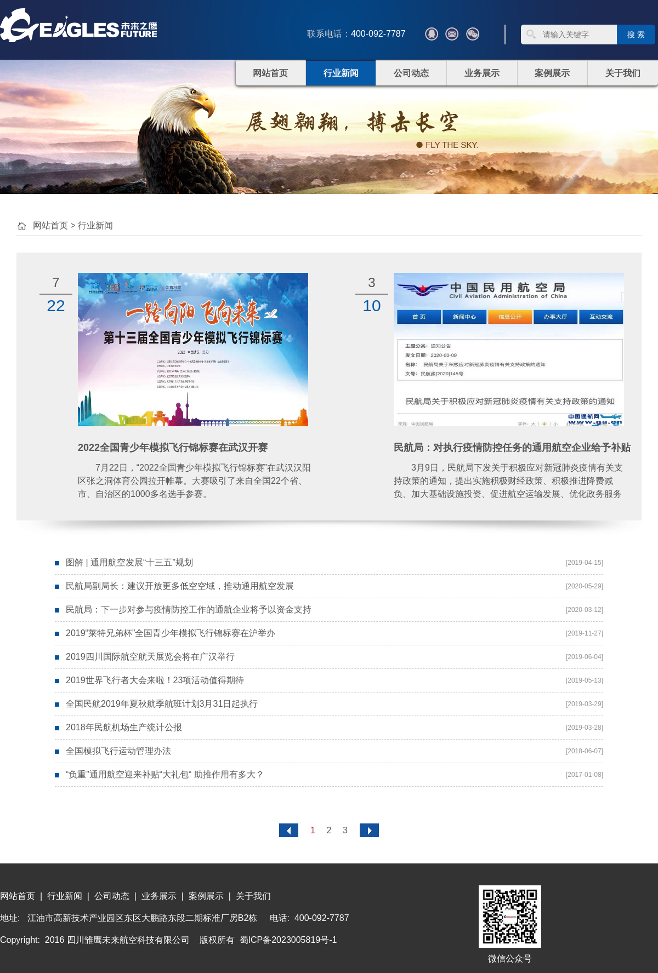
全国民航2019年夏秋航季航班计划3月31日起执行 (162, 703)
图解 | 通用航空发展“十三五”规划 (129, 562)
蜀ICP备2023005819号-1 (288, 940)
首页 (288, 830)
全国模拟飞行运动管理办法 (118, 750)
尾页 (369, 830)
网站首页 (270, 73)
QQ (431, 34)
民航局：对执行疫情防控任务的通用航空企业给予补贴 (512, 447)
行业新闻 (341, 73)
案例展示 (552, 73)
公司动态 (411, 73)
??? (452, 34)
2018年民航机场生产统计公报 (124, 727)
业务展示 (482, 73)
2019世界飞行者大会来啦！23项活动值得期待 (155, 680)
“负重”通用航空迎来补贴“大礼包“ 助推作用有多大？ (165, 774)
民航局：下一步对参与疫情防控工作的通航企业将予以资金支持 (188, 609)
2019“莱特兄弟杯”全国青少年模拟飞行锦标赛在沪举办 (170, 633)
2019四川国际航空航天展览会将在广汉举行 (150, 656)
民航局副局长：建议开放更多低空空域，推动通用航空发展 (180, 586)
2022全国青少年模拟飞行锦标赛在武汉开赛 (173, 447)
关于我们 (622, 73)
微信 (472, 34)
